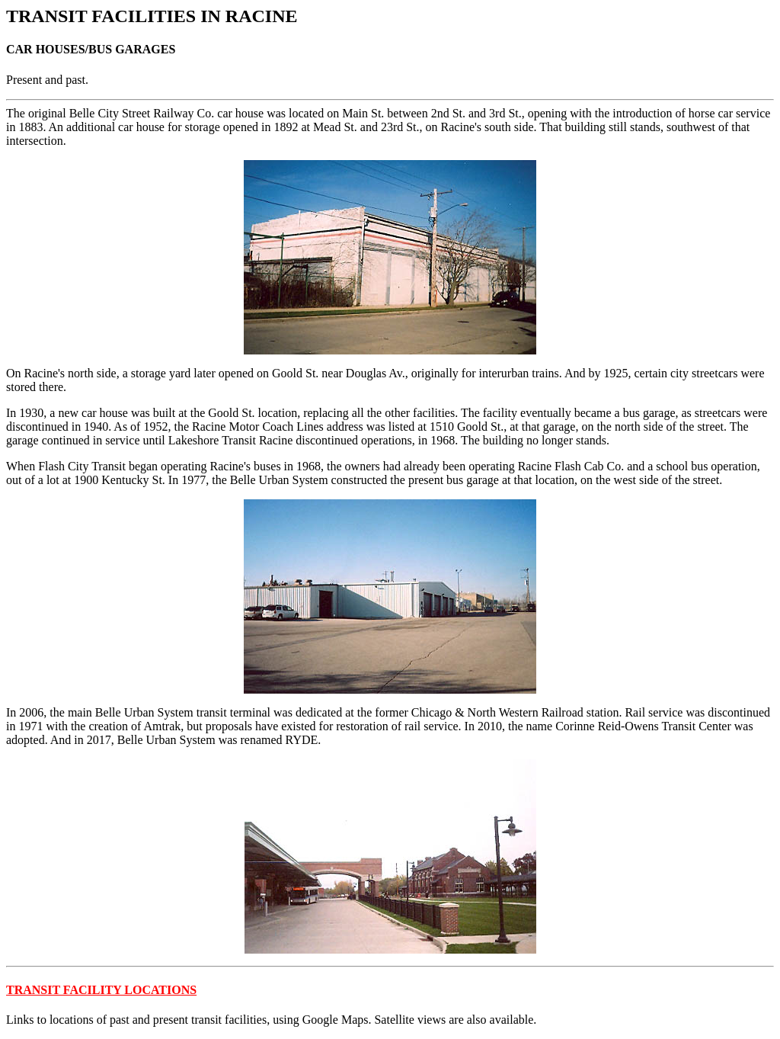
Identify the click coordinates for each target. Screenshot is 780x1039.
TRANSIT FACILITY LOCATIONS (101, 989)
